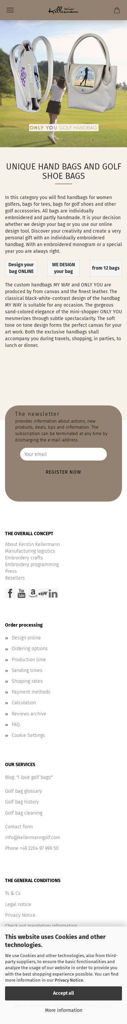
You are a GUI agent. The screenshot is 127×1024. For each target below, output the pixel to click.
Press (11, 571)
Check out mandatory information (41, 926)
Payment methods (31, 692)
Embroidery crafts (24, 558)
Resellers (15, 578)
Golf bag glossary (23, 791)
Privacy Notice (69, 980)
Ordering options (30, 649)
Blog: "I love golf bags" (28, 777)
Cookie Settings (28, 735)
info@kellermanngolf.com (32, 837)
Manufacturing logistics (30, 551)
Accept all (63, 993)
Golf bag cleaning (23, 813)
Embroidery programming (32, 564)
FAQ (16, 724)
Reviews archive (29, 714)
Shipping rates (27, 681)
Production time (29, 660)
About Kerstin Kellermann (32, 544)
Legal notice (18, 904)
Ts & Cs (12, 893)
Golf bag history (22, 802)
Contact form (19, 827)
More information (63, 1010)
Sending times (27, 670)
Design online (26, 638)
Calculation (24, 703)
